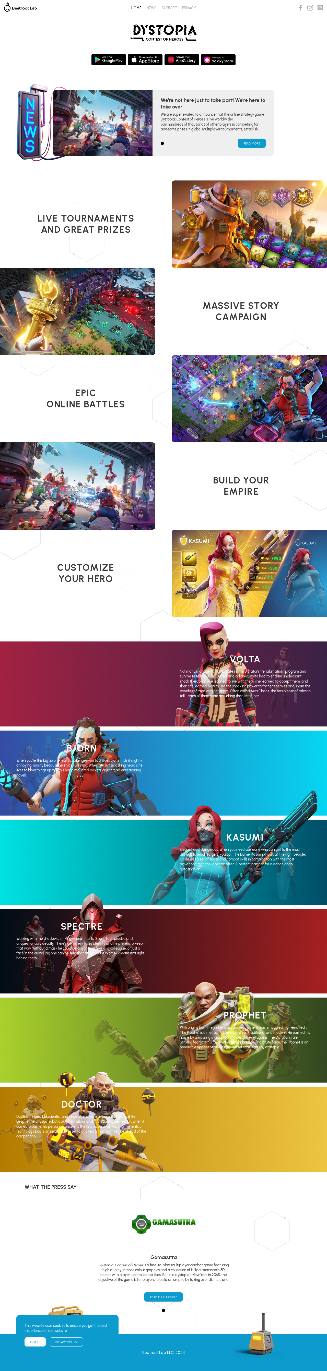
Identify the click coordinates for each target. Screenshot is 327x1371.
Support (169, 8)
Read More (251, 143)
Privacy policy (66, 1342)
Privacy (189, 8)
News (152, 8)
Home (136, 8)
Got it (35, 1342)
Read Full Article (163, 1297)
